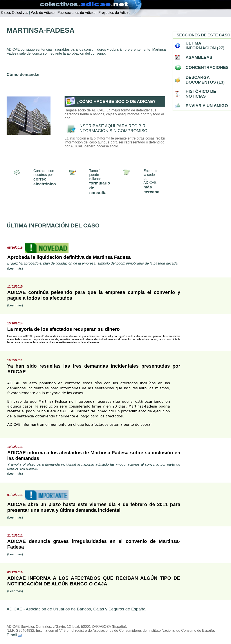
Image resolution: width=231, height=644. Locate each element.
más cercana (151, 189)
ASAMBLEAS (199, 57)
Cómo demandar (23, 74)
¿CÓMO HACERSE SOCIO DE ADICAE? (116, 101)
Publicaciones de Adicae (76, 12)
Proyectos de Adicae (113, 12)
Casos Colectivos (14, 12)
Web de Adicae (42, 12)
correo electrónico (44, 181)
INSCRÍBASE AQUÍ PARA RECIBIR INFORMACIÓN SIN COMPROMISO (112, 128)
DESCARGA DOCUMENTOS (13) (205, 79)
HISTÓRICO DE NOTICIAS (201, 93)
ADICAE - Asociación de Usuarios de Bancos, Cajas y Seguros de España (76, 609)
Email (12, 635)
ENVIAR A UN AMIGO (207, 105)
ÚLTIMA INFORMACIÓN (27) (205, 45)
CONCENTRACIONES (207, 67)
